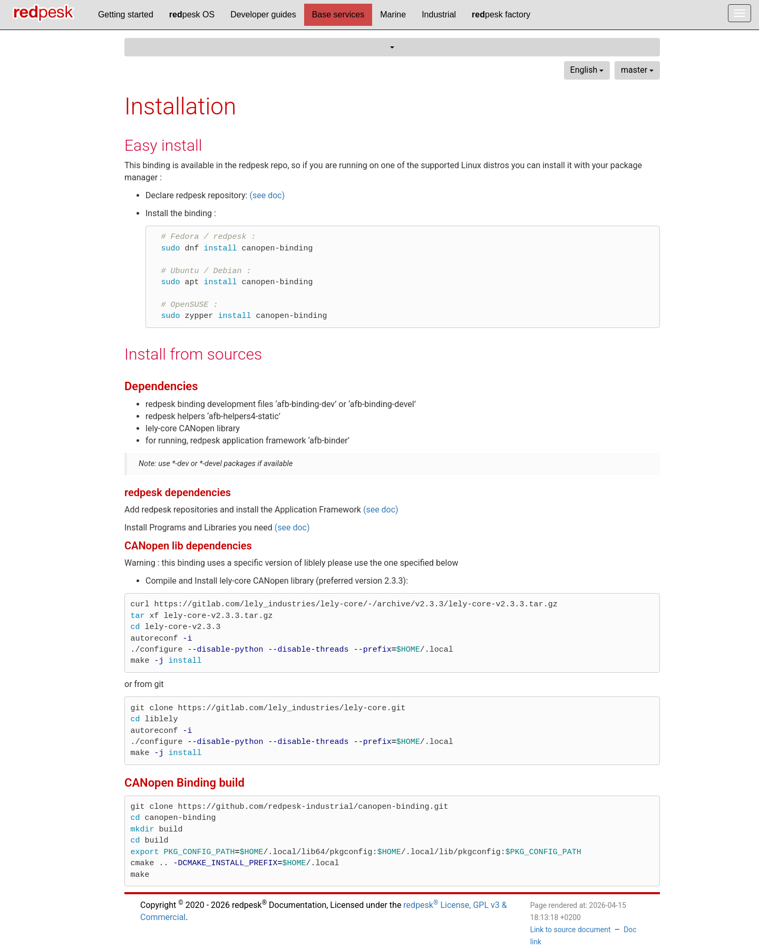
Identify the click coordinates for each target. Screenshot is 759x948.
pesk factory (501, 14)
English (587, 70)
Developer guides (263, 14)
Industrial (439, 14)
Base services (338, 14)
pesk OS (192, 14)
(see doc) (267, 195)
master (637, 70)
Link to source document (570, 929)
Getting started (125, 14)
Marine (393, 14)
